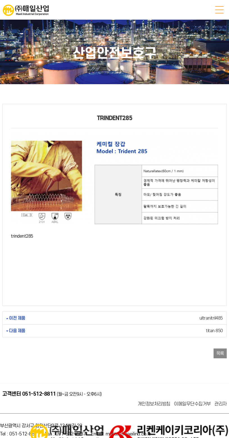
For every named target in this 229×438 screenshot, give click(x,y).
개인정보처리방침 (154, 387)
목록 (220, 337)
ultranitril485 (114, 301)
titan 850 (114, 314)
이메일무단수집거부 (192, 387)
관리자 (220, 387)
